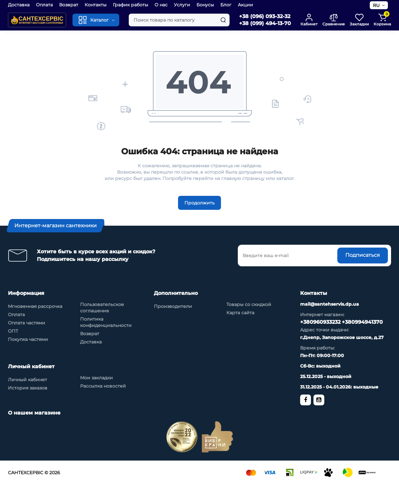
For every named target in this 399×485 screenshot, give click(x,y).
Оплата (44, 5)
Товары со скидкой (248, 304)
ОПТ (13, 331)
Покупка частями (28, 339)
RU (376, 5)
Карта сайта (240, 313)
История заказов (27, 388)
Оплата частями (26, 323)
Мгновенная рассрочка (35, 306)
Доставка (19, 5)
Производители (173, 306)
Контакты (96, 5)
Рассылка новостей (103, 386)
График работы (130, 5)
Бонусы (205, 5)
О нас (161, 5)
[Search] (223, 20)
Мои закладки (96, 378)
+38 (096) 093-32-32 (264, 16)
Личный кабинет (27, 379)
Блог (225, 5)
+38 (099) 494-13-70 (265, 23)
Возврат (68, 5)
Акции (245, 5)
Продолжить (199, 203)
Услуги (182, 5)
